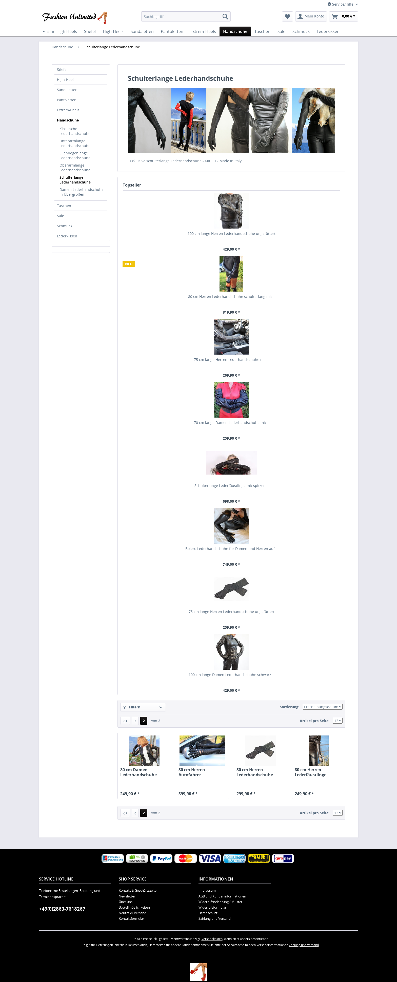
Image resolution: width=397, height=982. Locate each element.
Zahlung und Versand (214, 918)
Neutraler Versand (132, 913)
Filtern (131, 707)
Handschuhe (68, 120)
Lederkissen (67, 236)
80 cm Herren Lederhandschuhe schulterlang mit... (231, 296)
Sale (60, 215)
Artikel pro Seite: (314, 720)
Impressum (207, 890)
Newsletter (127, 896)
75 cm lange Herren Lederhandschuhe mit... (231, 359)
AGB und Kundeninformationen (222, 896)
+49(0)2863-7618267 (62, 909)
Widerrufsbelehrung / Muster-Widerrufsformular (220, 904)
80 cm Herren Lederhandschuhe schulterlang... (254, 772)
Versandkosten (212, 939)
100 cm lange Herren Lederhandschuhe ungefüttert (231, 233)
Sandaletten (67, 89)
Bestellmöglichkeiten (134, 907)
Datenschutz (207, 913)
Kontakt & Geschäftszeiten (138, 890)
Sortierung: (289, 706)
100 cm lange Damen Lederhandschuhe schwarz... (231, 674)
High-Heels (66, 79)
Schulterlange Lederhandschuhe (75, 180)
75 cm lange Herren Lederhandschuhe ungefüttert (231, 611)
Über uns (125, 901)
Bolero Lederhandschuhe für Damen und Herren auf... (231, 548)
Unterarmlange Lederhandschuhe (74, 143)
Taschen (64, 205)
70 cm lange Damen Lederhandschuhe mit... (231, 422)
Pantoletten (66, 99)
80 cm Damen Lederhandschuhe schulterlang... (138, 772)
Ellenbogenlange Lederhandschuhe (74, 155)
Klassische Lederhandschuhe (74, 131)
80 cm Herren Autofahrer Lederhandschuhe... (198, 772)
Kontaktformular (131, 918)
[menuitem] (186, 16)
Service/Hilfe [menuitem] (341, 4)
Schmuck (64, 225)
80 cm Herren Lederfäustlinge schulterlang (310, 772)
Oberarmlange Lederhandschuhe (74, 167)
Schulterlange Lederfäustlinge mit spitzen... (231, 485)
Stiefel (62, 69)
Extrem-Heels (68, 110)
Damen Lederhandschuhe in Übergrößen (81, 192)
